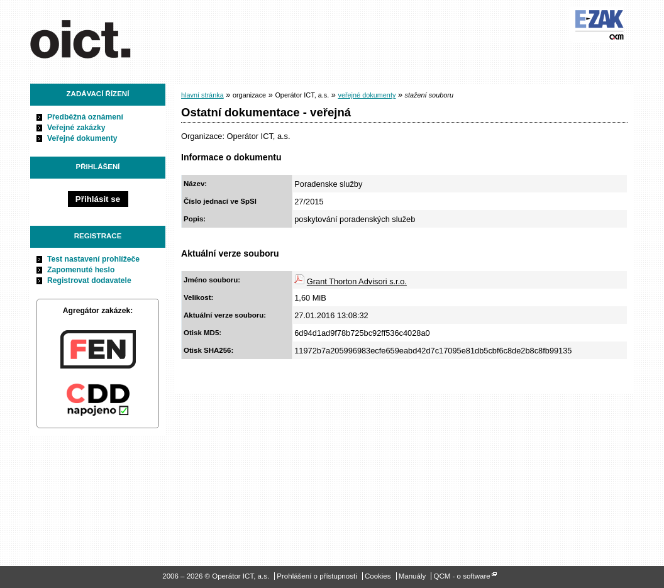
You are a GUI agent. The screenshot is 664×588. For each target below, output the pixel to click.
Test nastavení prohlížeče (93, 259)
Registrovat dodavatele (89, 280)
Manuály (412, 576)
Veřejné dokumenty (82, 138)
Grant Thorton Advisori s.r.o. (357, 281)
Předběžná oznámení (85, 117)
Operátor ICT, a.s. (101, 37)
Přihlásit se (97, 199)
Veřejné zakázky (76, 127)
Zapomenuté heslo (80, 269)
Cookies (378, 576)
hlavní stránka (202, 95)
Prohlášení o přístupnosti (317, 576)
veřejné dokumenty (367, 95)
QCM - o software (461, 576)
